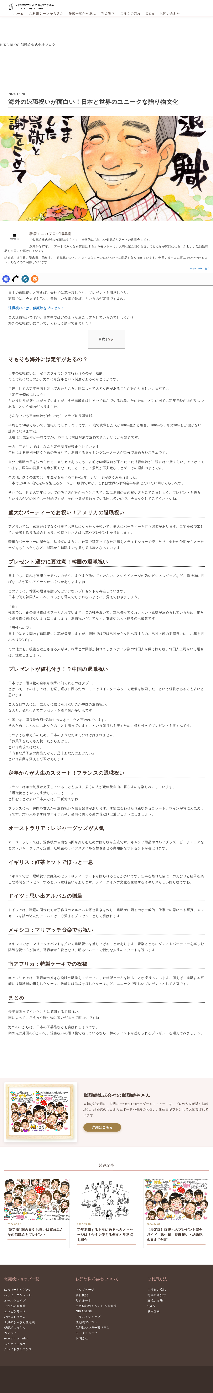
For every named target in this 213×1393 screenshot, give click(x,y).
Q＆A (150, 13)
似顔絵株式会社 (31, 6)
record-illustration (16, 1338)
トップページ (85, 1289)
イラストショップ (88, 1316)
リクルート (83, 1300)
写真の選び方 (156, 1295)
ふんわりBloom (14, 1343)
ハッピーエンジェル (18, 1295)
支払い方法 (155, 1300)
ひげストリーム (15, 1316)
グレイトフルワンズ (18, 1349)
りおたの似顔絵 (15, 1306)
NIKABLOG (84, 1311)
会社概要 (82, 1295)
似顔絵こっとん (15, 1327)
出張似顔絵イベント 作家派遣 (96, 1306)
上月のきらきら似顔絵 (19, 1322)
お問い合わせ (170, 13)
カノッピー (12, 1333)
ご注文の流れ (130, 13)
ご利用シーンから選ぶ (46, 13)
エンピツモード (15, 1311)
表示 (110, 339)
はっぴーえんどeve (17, 1289)
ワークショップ (86, 1333)
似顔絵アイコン (86, 1322)
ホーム (19, 13)
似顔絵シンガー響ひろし (93, 1327)
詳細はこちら (102, 1127)
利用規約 (153, 1311)
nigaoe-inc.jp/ (199, 268)
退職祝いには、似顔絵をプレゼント (36, 308)
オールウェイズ (15, 1300)
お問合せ (82, 1338)
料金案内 (108, 13)
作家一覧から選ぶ (82, 13)
